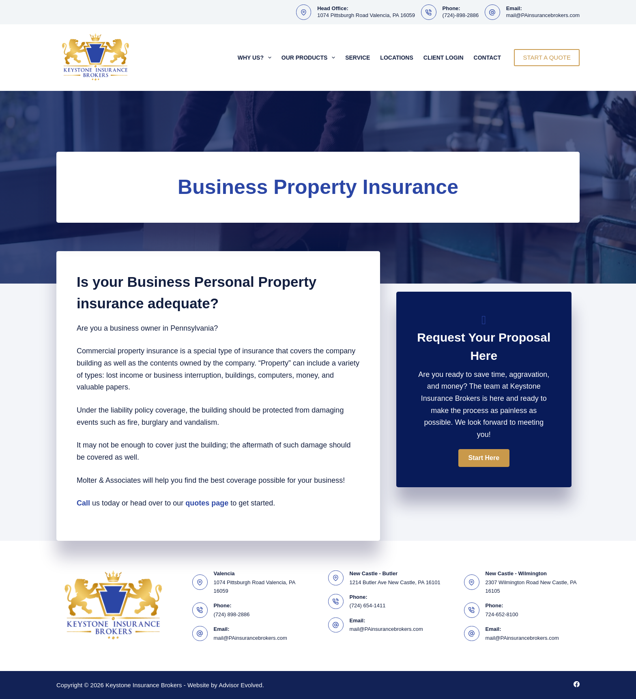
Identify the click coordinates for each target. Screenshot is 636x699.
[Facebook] (577, 684)
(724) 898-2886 (232, 614)
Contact (487, 57)
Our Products (309, 57)
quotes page (206, 503)
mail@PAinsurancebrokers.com (543, 15)
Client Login (443, 57)
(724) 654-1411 (368, 605)
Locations (396, 57)
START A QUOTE (547, 57)
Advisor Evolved (240, 685)
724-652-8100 (502, 614)
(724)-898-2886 (461, 15)
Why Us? (256, 57)
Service (357, 57)
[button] (483, 458)
